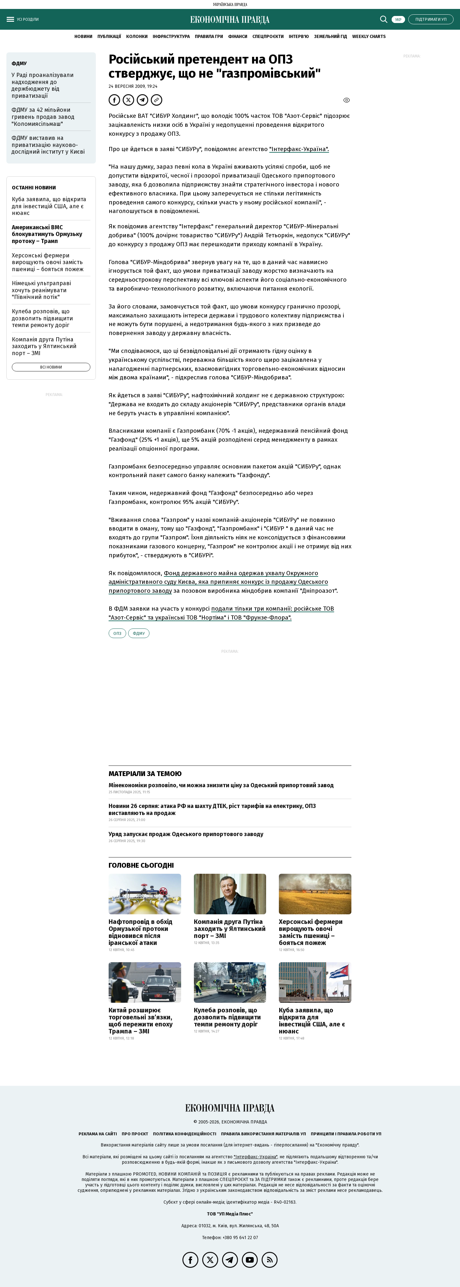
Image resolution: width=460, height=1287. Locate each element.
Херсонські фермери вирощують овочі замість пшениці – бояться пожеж (311, 932)
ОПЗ (117, 633)
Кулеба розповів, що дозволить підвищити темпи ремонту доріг (227, 1017)
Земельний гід (330, 36)
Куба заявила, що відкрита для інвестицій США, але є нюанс (312, 1020)
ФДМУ (139, 633)
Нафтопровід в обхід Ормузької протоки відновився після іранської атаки (140, 932)
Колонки (137, 36)
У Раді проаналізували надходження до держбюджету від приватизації (42, 85)
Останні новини (34, 188)
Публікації (109, 36)
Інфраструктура (171, 36)
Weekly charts (369, 36)
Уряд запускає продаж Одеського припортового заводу (186, 834)
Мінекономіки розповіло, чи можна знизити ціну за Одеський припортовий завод (221, 785)
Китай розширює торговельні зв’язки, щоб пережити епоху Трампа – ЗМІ (140, 1020)
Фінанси (237, 36)
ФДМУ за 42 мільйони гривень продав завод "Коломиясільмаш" (43, 116)
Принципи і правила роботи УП (346, 1133)
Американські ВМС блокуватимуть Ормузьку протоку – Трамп (47, 234)
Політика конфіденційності (184, 1133)
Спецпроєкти (268, 36)
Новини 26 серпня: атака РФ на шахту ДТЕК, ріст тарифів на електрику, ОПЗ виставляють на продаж (212, 810)
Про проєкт (135, 1133)
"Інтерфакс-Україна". (299, 149)
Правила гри (209, 36)
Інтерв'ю (299, 36)
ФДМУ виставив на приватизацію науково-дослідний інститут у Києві (48, 144)
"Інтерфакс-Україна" (255, 1157)
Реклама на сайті (98, 1133)
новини (83, 36)
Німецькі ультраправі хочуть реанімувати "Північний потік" (41, 290)
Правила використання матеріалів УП (263, 1133)
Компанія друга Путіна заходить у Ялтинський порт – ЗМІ (230, 929)
